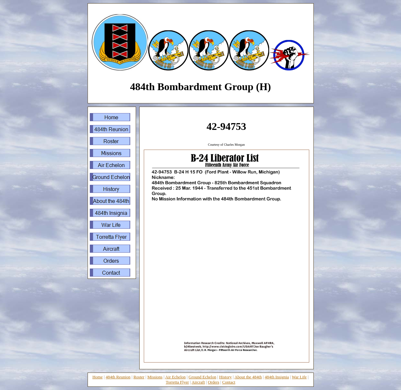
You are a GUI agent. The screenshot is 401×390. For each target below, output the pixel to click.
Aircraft (198, 382)
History (225, 376)
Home (97, 376)
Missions (155, 376)
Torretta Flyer (177, 382)
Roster (138, 376)
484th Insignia (277, 376)
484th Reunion (118, 376)
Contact (228, 382)
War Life (299, 376)
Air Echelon (175, 376)
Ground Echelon (202, 376)
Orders (213, 382)
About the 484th (248, 376)
